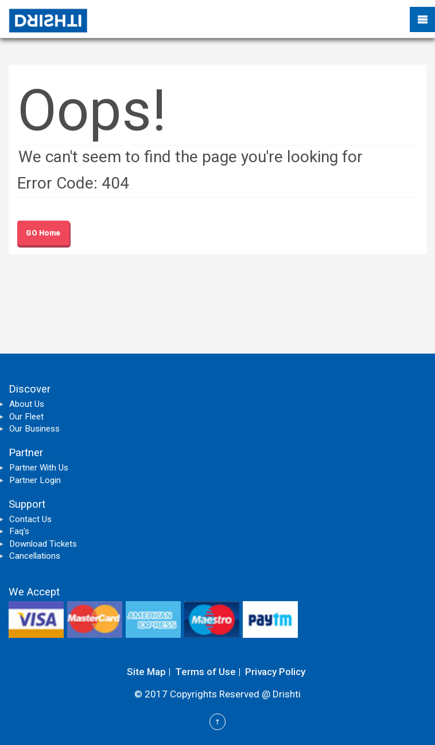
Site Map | (148, 671)
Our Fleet (26, 416)
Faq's (19, 531)
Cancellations (34, 556)
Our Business (34, 429)
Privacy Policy (275, 671)
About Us (26, 404)
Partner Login (35, 480)
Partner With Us (38, 467)
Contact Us (30, 519)
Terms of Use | (207, 671)
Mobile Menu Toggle (422, 19)
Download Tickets (43, 544)
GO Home (43, 233)
